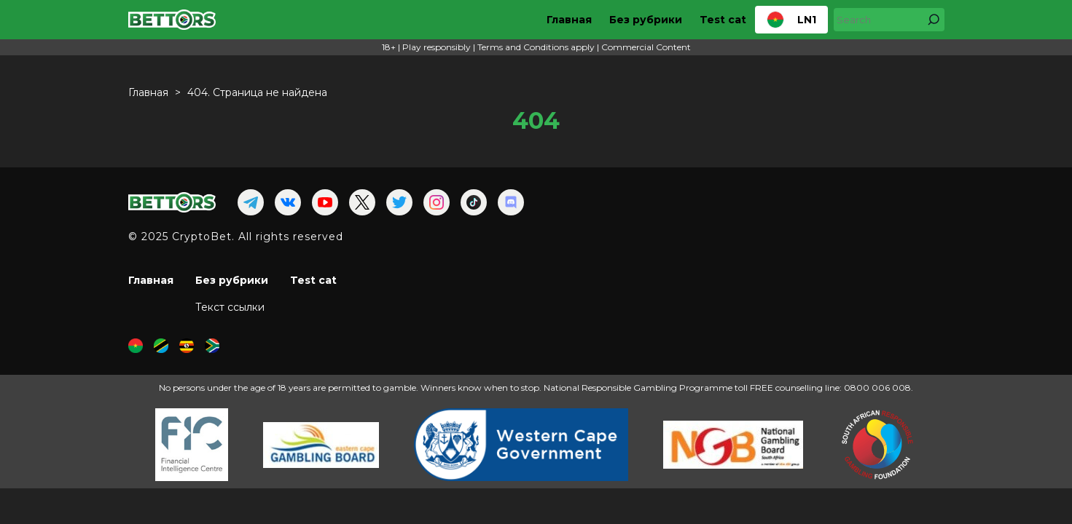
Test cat (723, 19)
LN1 (791, 19)
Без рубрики (645, 19)
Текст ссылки (230, 307)
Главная (569, 19)
